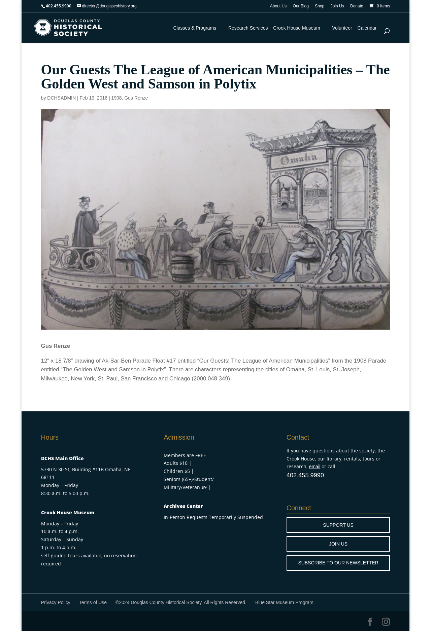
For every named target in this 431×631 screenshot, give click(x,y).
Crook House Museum (296, 28)
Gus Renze (136, 98)
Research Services (248, 28)
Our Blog (301, 6)
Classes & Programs (194, 28)
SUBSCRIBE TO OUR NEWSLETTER (338, 562)
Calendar (367, 28)
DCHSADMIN (61, 98)
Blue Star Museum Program (284, 602)
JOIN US (338, 544)
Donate (356, 6)
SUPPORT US (338, 525)
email (314, 466)
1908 (116, 98)
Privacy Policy (55, 602)
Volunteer (342, 28)
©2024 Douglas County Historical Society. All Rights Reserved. (180, 602)
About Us (278, 6)
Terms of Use (93, 602)
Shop (319, 6)
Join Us (337, 6)
